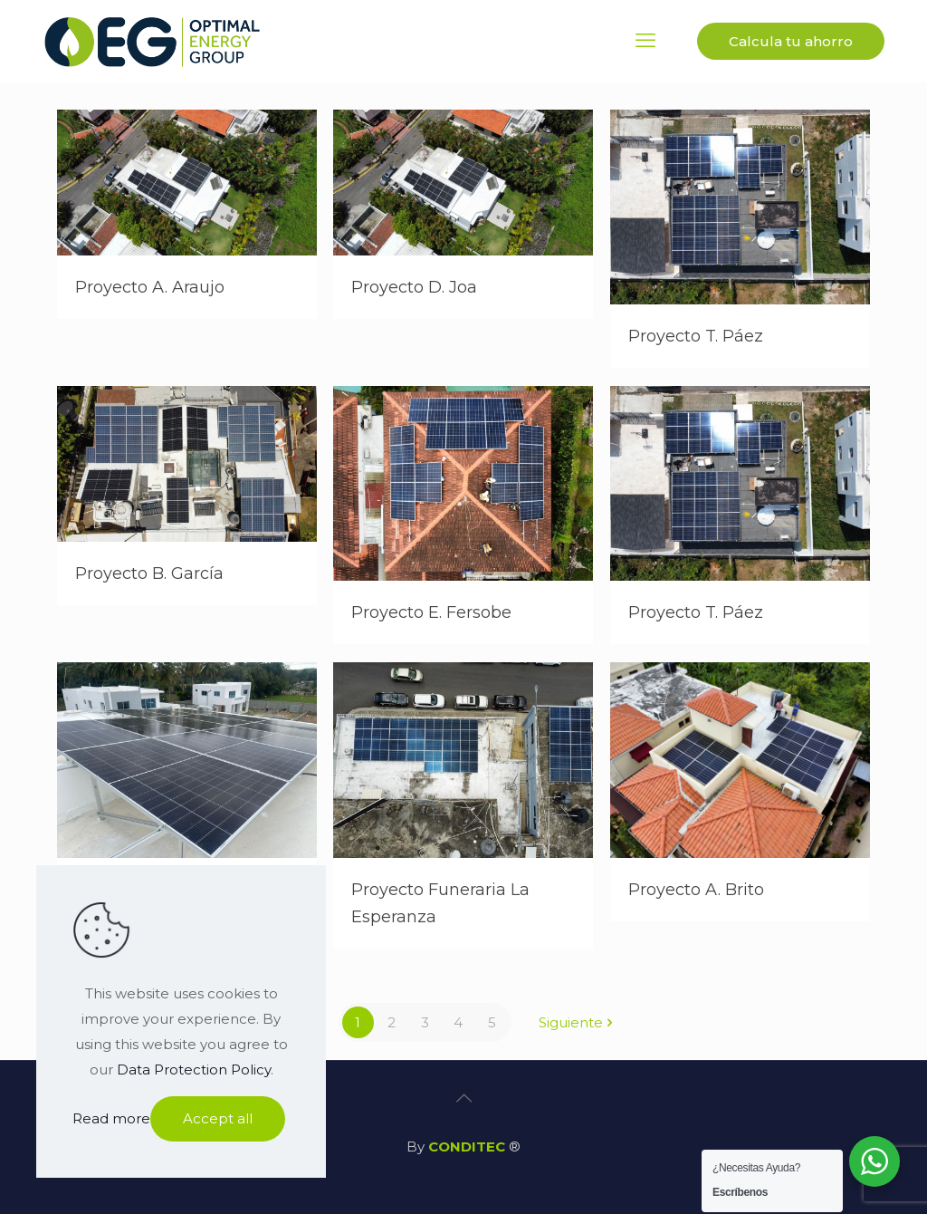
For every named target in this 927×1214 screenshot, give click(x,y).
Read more (111, 1118)
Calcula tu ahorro (791, 41)
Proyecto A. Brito (696, 890)
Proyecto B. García (149, 573)
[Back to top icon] (463, 1098)
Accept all (218, 1118)
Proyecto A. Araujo (150, 287)
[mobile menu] (645, 40)
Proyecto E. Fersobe (431, 612)
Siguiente (577, 1022)
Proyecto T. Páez (695, 336)
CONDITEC (466, 1146)
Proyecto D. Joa (414, 287)
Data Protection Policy (194, 1069)
